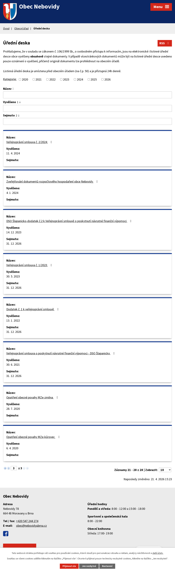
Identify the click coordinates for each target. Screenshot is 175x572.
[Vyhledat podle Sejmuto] (87, 121)
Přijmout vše (69, 566)
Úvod (6, 28)
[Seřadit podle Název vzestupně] (13, 88)
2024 (80, 79)
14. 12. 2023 (13, 232)
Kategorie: (10, 79)
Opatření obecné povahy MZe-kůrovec (33, 437)
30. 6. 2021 (13, 365)
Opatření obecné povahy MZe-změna (32, 397)
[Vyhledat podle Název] (87, 94)
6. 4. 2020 (12, 448)
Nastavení (107, 566)
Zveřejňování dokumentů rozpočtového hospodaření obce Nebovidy (52, 181)
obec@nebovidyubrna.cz (31, 526)
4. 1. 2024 (12, 193)
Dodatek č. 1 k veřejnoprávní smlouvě (33, 309)
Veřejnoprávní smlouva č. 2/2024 (29, 142)
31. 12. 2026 (13, 243)
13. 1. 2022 (13, 320)
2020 (25, 79)
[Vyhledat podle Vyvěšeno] (87, 108)
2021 (39, 79)
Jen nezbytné (89, 566)
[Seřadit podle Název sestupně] (13, 89)
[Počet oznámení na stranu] (165, 470)
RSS (164, 43)
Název (7, 89)
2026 (107, 79)
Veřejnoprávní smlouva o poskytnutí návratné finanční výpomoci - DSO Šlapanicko (61, 353)
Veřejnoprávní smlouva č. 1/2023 (29, 265)
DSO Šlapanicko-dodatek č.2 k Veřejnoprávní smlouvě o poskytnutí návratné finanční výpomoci (69, 221)
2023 (66, 79)
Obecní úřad (21, 28)
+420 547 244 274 (27, 521)
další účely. (157, 553)
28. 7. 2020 (13, 409)
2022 (52, 79)
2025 (94, 79)
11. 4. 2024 (13, 153)
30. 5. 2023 (13, 276)
